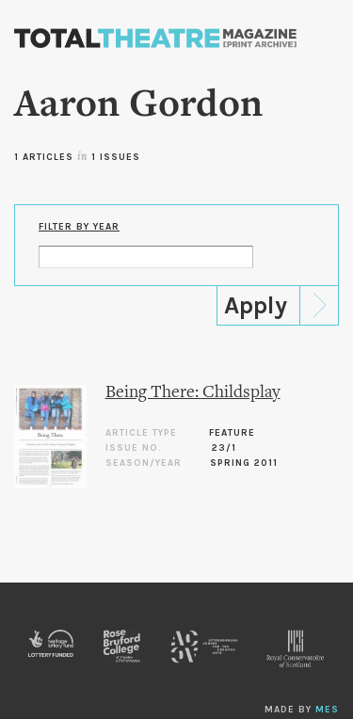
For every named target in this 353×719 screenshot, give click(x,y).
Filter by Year (79, 226)
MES (327, 709)
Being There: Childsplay (193, 393)
